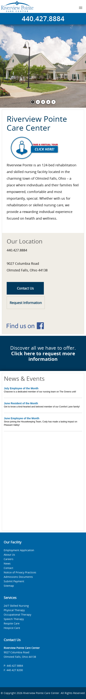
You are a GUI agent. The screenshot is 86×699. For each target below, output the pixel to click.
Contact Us (25, 288)
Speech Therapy (14, 619)
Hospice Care (12, 628)
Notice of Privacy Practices (20, 572)
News (7, 563)
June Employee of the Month (21, 418)
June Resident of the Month (21, 403)
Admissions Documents (18, 577)
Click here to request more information (43, 356)
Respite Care (12, 623)
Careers (8, 559)
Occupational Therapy (17, 614)
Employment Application (19, 550)
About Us (9, 554)
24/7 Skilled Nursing (16, 605)
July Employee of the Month (21, 388)
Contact (8, 568)
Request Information (26, 302)
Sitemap (9, 585)
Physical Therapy (14, 610)
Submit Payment (14, 581)
